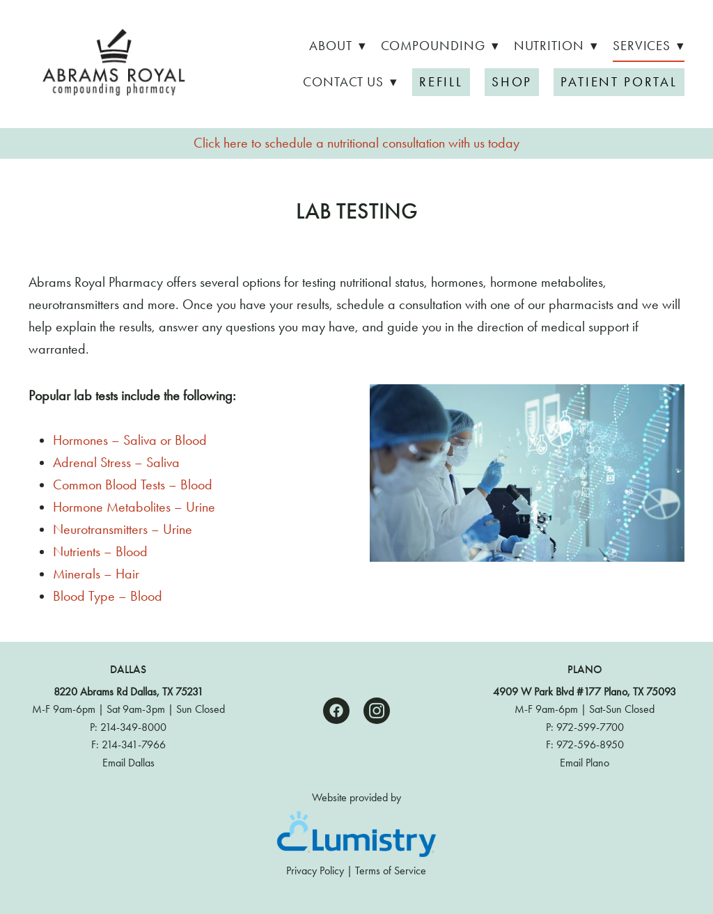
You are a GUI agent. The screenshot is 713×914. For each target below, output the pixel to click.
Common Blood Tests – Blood (132, 484)
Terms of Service (390, 870)
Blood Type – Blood (107, 596)
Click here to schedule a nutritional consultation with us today (356, 142)
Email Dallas (128, 762)
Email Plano (584, 762)
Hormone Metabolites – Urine (134, 506)
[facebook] (336, 711)
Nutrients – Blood (100, 551)
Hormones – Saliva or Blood (130, 440)
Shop (512, 82)
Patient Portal (619, 82)
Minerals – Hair (96, 573)
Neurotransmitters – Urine (122, 529)
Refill (441, 82)
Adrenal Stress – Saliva (116, 462)
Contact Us (350, 82)
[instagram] (376, 711)
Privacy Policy (315, 870)
